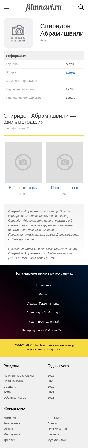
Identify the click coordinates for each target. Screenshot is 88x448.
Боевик (53, 423)
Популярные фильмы (19, 375)
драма (70, 72)
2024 (51, 392)
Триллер (9, 440)
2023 (51, 397)
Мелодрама (12, 434)
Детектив (54, 417)
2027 (51, 375)
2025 (51, 386)
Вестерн (53, 434)
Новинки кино (13, 381)
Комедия (10, 417)
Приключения (57, 429)
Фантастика (12, 423)
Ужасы (8, 429)
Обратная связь (15, 397)
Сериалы (10, 386)
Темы (7, 392)
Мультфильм (57, 440)
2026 (51, 381)
